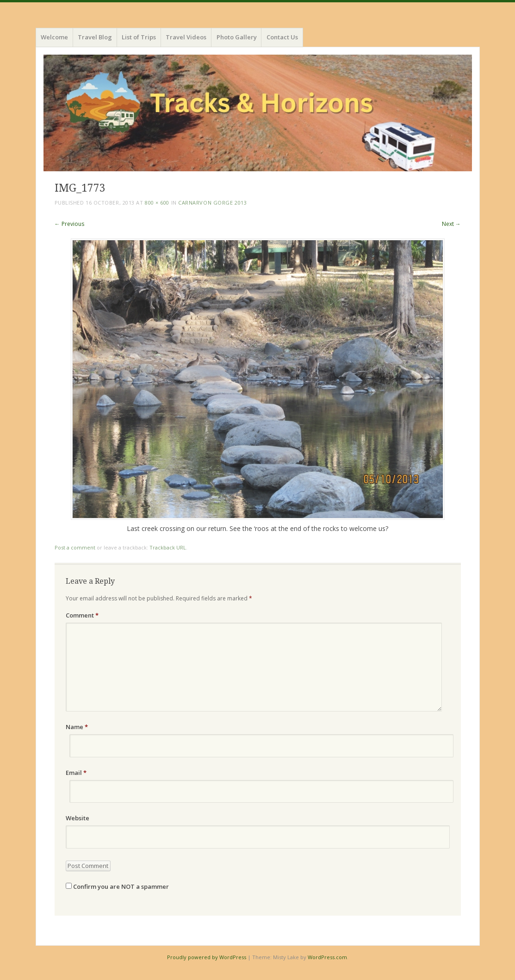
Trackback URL (167, 547)
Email (76, 772)
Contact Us (282, 37)
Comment (82, 615)
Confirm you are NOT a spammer (117, 886)
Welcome (54, 37)
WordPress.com (327, 957)
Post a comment (75, 547)
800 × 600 (157, 202)
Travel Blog (95, 37)
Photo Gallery (237, 37)
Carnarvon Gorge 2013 (212, 202)
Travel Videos (186, 37)
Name (77, 727)
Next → (451, 224)
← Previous (69, 224)
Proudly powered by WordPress (206, 957)
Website (77, 818)
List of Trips (139, 37)
